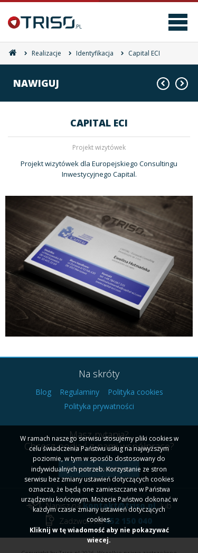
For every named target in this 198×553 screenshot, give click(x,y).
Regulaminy (79, 392)
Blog (43, 392)
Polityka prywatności (99, 406)
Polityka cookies (135, 392)
